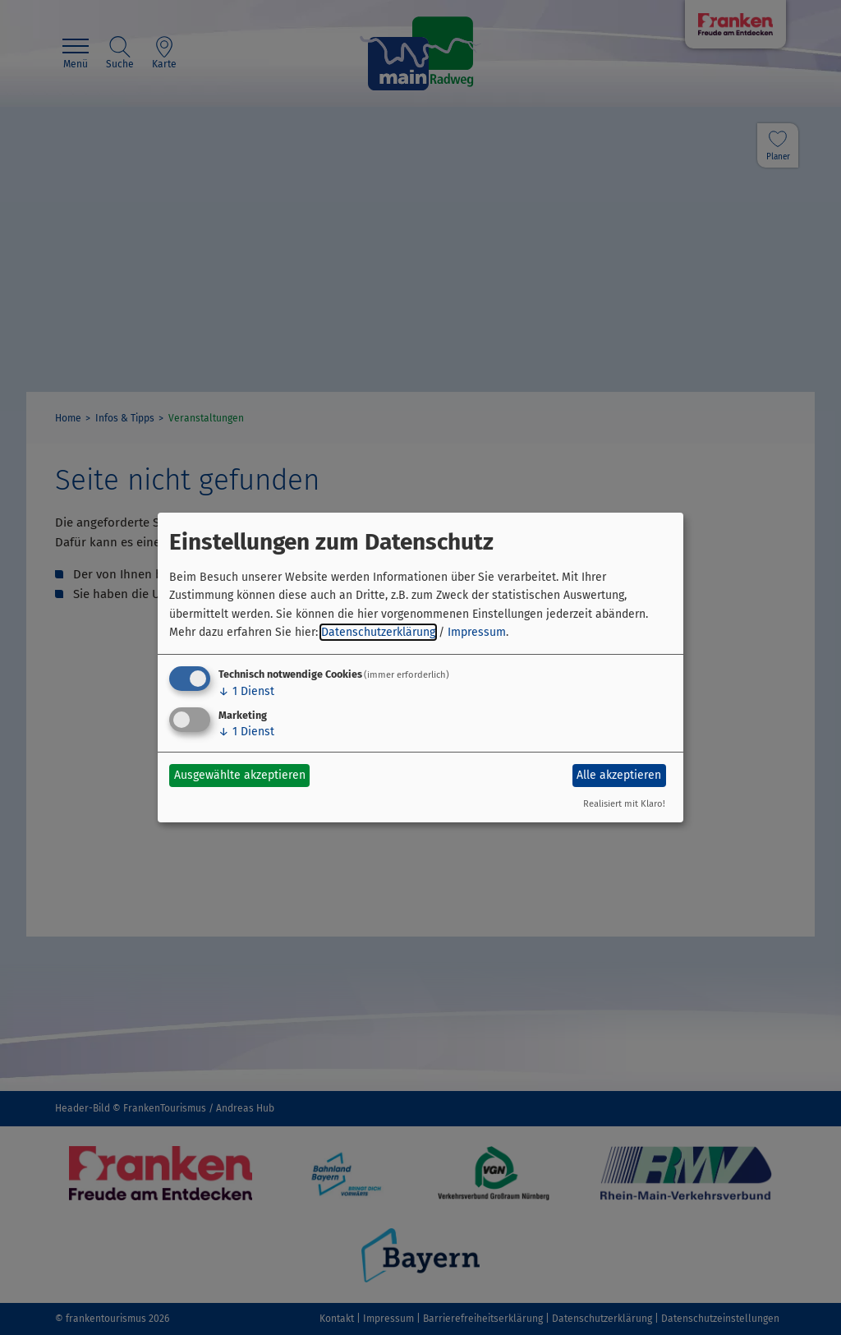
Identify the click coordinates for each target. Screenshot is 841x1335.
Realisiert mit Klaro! (624, 804)
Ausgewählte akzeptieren (240, 775)
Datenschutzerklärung (378, 632)
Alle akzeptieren (619, 775)
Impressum (477, 632)
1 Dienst (246, 691)
